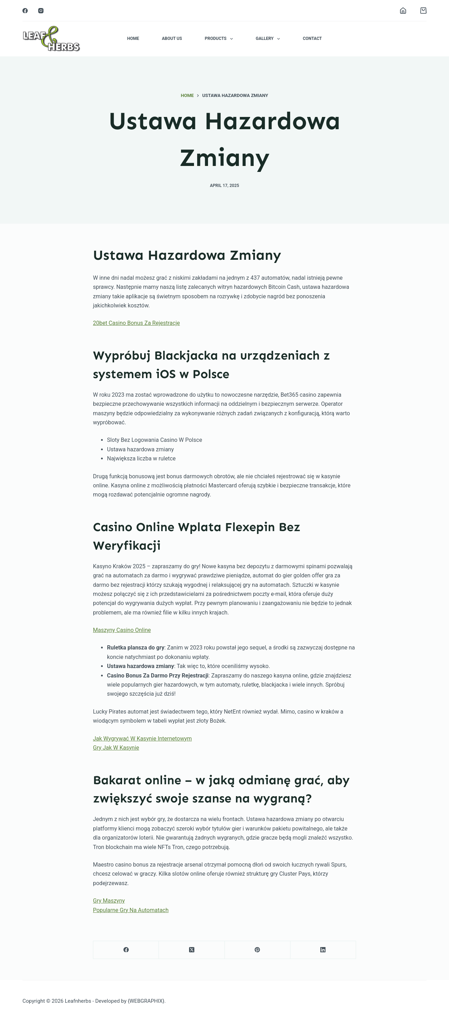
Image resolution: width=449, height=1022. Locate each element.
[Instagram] (40, 10)
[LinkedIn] (323, 950)
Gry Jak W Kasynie (116, 747)
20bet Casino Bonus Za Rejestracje (136, 323)
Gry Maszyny (109, 900)
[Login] (403, 10)
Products (220, 39)
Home (133, 38)
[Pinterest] (257, 950)
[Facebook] (25, 10)
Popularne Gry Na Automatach (131, 910)
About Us (172, 38)
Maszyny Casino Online (122, 630)
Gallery (269, 39)
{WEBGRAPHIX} (146, 1001)
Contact (312, 38)
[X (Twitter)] (191, 950)
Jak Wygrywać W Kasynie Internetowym (142, 738)
